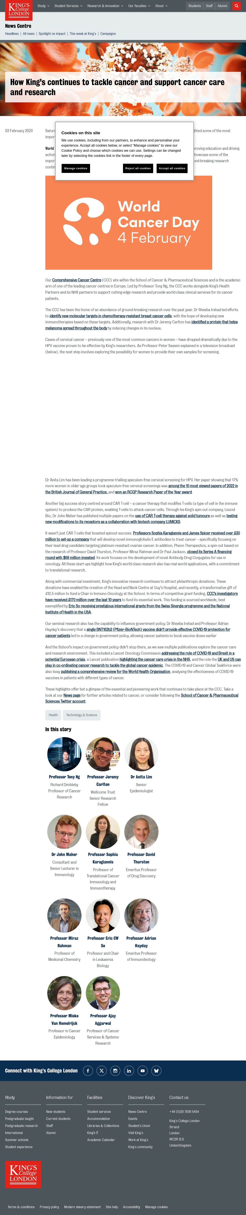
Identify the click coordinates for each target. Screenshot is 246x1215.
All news (28, 34)
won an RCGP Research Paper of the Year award (153, 492)
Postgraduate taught (23, 1119)
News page (72, 696)
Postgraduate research (23, 1127)
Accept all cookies (172, 168)
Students (194, 6)
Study (45, 6)
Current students (64, 1119)
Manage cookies (156, 1207)
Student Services (70, 6)
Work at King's (146, 1141)
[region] (124, 151)
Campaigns (108, 34)
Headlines (12, 34)
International (23, 1134)
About (162, 6)
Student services (105, 1112)
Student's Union (146, 1127)
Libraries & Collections (105, 1127)
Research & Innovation (106, 6)
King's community (146, 1148)
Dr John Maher (64, 854)
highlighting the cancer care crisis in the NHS (155, 660)
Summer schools (23, 1141)
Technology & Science (81, 715)
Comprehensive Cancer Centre (76, 280)
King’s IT (105, 1134)
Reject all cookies (138, 168)
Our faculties (140, 6)
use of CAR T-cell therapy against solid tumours (172, 516)
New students (64, 1112)
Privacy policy (49, 1207)
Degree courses (23, 1112)
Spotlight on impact (52, 34)
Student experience (23, 1148)
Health (53, 715)
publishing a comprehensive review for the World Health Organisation (115, 672)
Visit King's (146, 1134)
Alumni (222, 6)
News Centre (18, 25)
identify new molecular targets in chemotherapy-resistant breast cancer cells (111, 316)
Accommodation (105, 1119)
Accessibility (131, 1207)
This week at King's (83, 34)
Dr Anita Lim (141, 777)
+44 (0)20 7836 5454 (184, 1111)
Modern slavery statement (82, 1207)
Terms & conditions (21, 1207)
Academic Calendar (105, 1141)
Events (146, 1119)
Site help (112, 1207)
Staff (209, 6)
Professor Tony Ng (64, 777)
